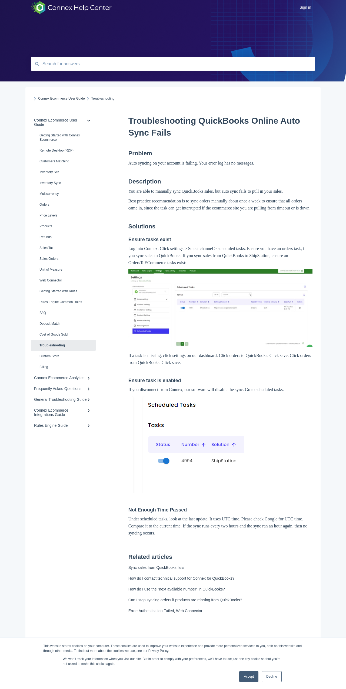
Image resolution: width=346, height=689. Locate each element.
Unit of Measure (50, 269)
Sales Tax (46, 248)
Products (45, 226)
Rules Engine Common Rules (60, 302)
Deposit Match (49, 324)
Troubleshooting (52, 345)
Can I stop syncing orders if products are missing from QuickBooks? (185, 600)
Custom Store (49, 356)
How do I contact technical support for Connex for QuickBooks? (181, 578)
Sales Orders (48, 259)
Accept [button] (249, 676)
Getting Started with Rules (58, 291)
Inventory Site (49, 172)
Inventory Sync (50, 183)
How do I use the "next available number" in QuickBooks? (176, 589)
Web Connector (50, 280)
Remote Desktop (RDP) (56, 150)
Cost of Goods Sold (53, 334)
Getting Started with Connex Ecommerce (59, 137)
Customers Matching (54, 161)
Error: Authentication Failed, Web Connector (165, 611)
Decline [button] (271, 676)
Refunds (45, 237)
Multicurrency (49, 194)
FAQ (42, 313)
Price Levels (48, 215)
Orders (44, 204)
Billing (43, 367)
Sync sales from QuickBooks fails (156, 567)
